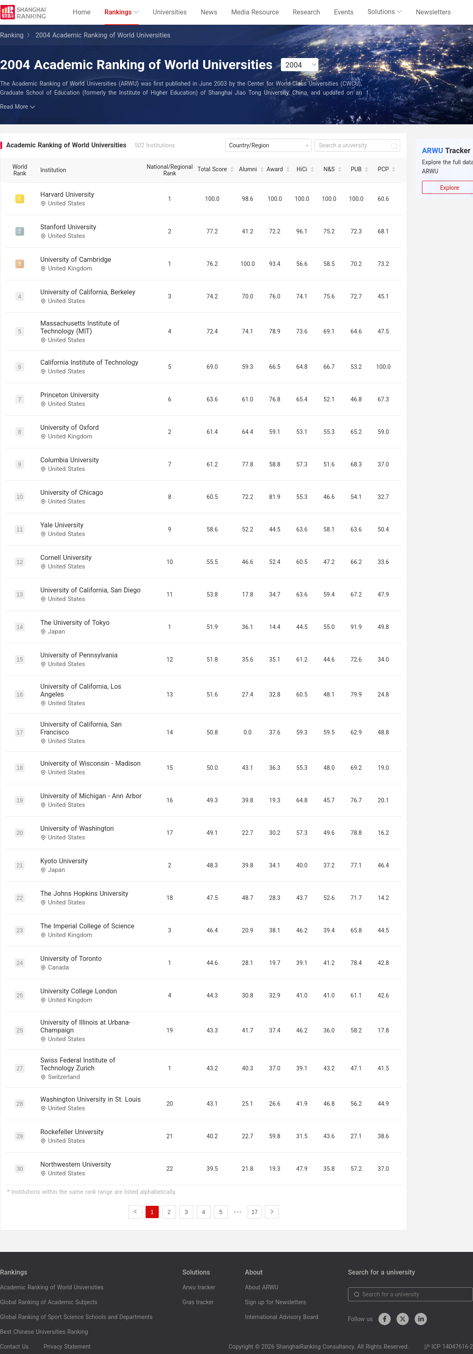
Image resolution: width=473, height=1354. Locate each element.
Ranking (11, 35)
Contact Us (14, 1346)
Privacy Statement (67, 1346)
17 (254, 1212)
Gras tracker (197, 1302)
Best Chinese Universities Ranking (44, 1331)
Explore (449, 187)
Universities (170, 12)
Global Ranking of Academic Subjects (48, 1302)
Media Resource (255, 12)
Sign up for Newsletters (275, 1302)
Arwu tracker (198, 1287)
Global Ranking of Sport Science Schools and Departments (76, 1317)
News (209, 12)
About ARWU (261, 1287)
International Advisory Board (281, 1317)
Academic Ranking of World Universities (52, 1287)
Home (81, 12)
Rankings (121, 12)
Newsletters (433, 12)
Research (306, 12)
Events (343, 12)
